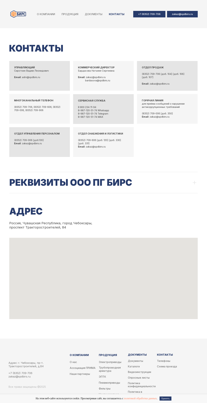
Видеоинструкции (139, 372)
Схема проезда (167, 366)
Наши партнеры (80, 374)
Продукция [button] (70, 14)
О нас (73, 362)
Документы (135, 361)
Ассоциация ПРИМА (83, 367)
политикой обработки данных (140, 398)
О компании (46, 14)
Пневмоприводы (109, 382)
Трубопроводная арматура (110, 369)
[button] (182, 14)
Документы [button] (93, 14)
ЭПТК (102, 376)
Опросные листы (139, 377)
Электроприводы (110, 362)
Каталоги (134, 366)
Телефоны (163, 361)
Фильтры (104, 388)
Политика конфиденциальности (142, 385)
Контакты (116, 14)
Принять (165, 398)
